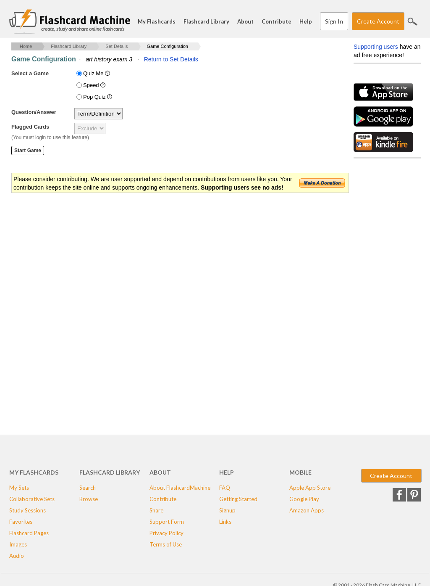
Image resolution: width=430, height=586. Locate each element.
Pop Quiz (98, 97)
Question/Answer (33, 112)
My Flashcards (157, 21)
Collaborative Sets (32, 499)
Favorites (20, 521)
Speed (95, 85)
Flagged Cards (30, 127)
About (245, 21)
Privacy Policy (166, 533)
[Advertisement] (164, 261)
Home (26, 46)
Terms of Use (165, 544)
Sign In (334, 21)
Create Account (378, 21)
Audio (16, 555)
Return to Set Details (171, 59)
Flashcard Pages (29, 533)
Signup (227, 510)
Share (156, 510)
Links (225, 521)
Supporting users (376, 46)
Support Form (166, 521)
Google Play (304, 499)
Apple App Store (309, 487)
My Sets (19, 487)
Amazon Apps (306, 510)
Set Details (116, 46)
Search (412, 21)
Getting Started (238, 499)
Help (305, 21)
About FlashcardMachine (179, 487)
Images (18, 544)
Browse (88, 499)
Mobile (300, 472)
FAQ (224, 487)
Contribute (276, 21)
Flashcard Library (206, 21)
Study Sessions (27, 510)
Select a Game (30, 73)
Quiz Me (97, 73)
